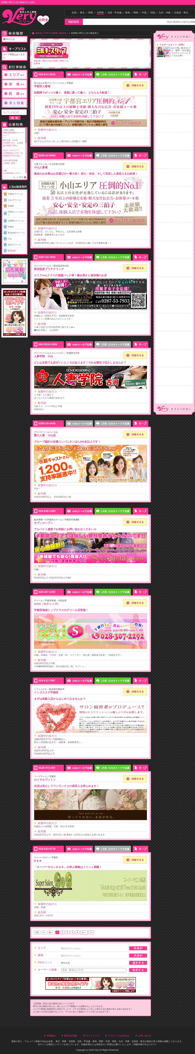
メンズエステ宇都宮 (46, 692)
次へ (84, 932)
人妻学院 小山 (43, 356)
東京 (82, 12)
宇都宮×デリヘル (15, 194)
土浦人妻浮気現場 (13, 161)
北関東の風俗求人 (59, 33)
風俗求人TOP (41, 33)
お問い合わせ (144, 1035)
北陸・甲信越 (114, 12)
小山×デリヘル (14, 200)
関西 (135, 12)
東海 (127, 12)
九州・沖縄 (164, 12)
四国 (152, 12)
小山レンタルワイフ (13, 153)
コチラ (152, 1044)
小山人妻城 (41, 167)
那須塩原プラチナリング (49, 269)
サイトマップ (92, 1035)
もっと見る (18, 177)
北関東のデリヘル (16, 221)
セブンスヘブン (43, 522)
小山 (10, 239)
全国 (74, 12)
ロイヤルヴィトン (45, 779)
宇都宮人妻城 (13, 133)
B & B (37, 860)
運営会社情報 (70, 1035)
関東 (90, 12)
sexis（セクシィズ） (47, 603)
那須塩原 (12, 251)
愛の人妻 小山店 (13, 143)
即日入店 (10, 39)
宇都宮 (11, 227)
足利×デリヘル (14, 245)
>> (91, 932)
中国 (144, 12)
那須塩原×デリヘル (16, 233)
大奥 (13, 172)
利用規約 (51, 1035)
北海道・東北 (181, 12)
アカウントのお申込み (118, 1035)
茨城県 (11, 206)
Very (44, 1041)
